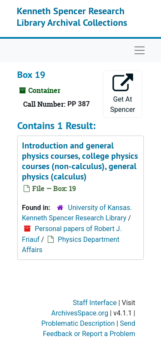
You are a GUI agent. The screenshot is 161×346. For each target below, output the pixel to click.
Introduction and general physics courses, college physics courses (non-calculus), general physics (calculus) (80, 161)
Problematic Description (78, 323)
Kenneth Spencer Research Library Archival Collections (72, 16)
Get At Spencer (122, 94)
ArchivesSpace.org (79, 313)
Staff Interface (95, 303)
